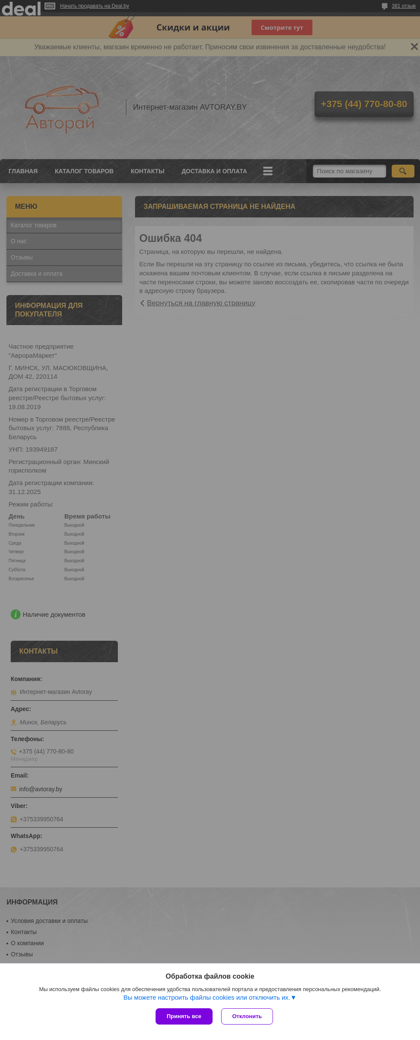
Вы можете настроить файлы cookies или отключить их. (206, 997)
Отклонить (247, 1016)
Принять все (184, 1016)
